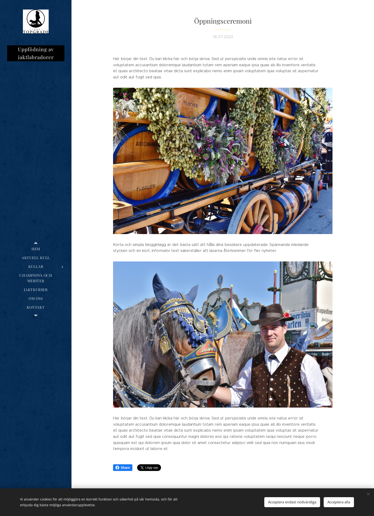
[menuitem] (35, 249)
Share (122, 468)
